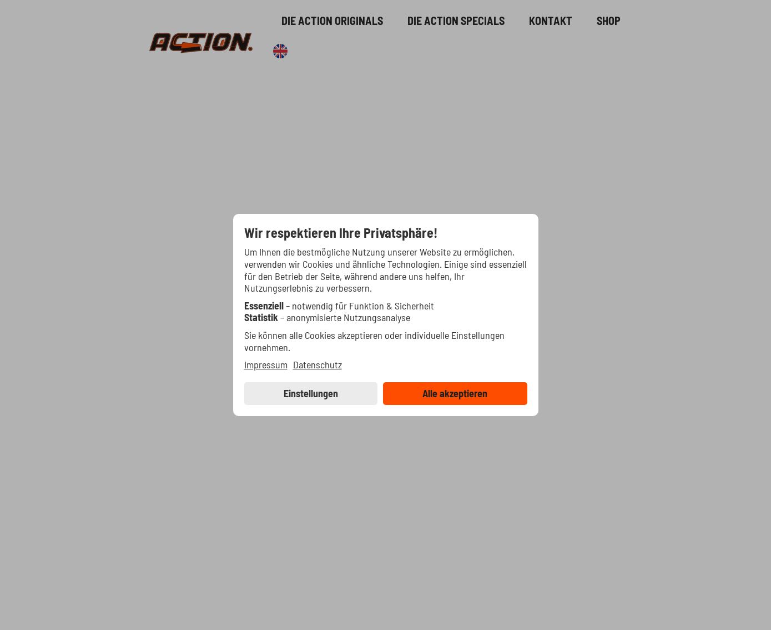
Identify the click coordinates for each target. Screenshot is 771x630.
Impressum (266, 365)
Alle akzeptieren (454, 393)
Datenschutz (317, 365)
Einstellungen (311, 393)
